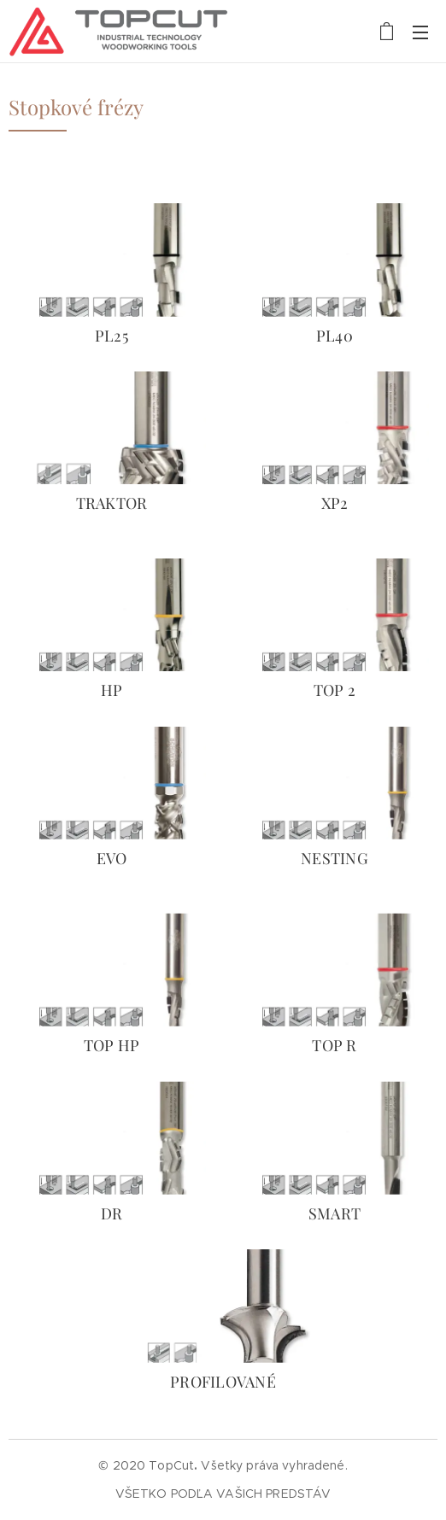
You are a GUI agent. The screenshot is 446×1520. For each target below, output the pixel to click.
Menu (420, 32)
